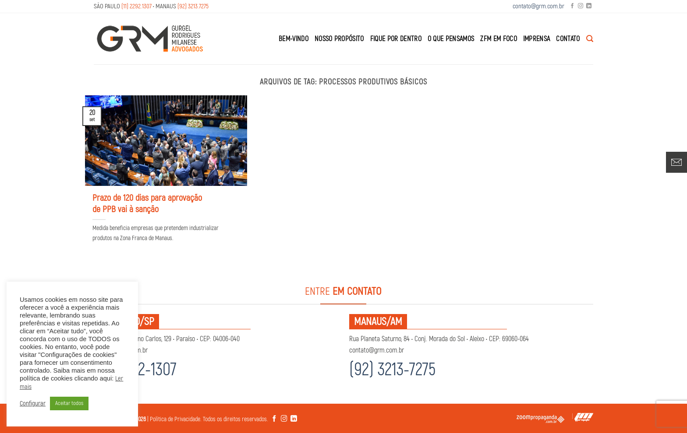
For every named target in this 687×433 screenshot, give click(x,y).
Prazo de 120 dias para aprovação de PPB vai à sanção (147, 203)
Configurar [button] (33, 404)
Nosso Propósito (339, 39)
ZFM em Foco (498, 39)
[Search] (589, 38)
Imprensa (536, 39)
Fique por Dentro (395, 39)
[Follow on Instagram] (580, 6)
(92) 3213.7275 (193, 6)
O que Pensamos (451, 39)
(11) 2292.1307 (136, 6)
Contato (568, 39)
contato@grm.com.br (538, 6)
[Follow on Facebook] (572, 6)
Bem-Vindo (293, 39)
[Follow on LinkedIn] (588, 6)
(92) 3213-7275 (392, 370)
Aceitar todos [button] (69, 403)
